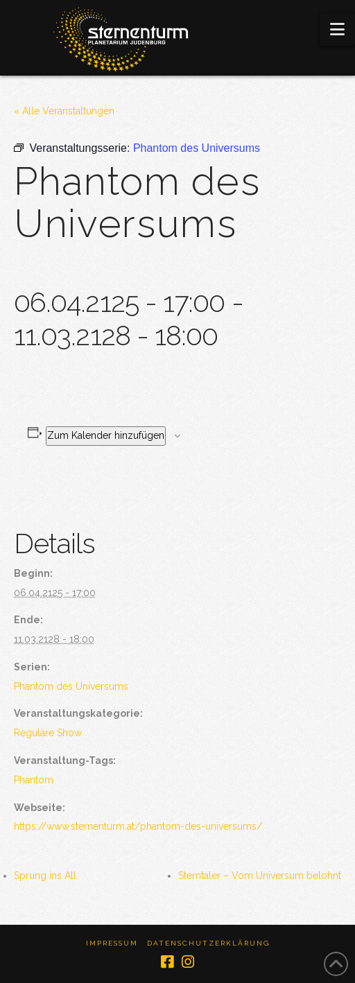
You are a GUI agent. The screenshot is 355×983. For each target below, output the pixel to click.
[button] (337, 29)
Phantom (33, 779)
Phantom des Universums (71, 686)
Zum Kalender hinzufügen (105, 435)
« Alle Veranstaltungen (64, 110)
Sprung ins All (45, 875)
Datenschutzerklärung (208, 943)
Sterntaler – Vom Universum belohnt (259, 875)
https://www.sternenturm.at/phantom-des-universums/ (138, 826)
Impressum (112, 943)
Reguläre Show (48, 732)
